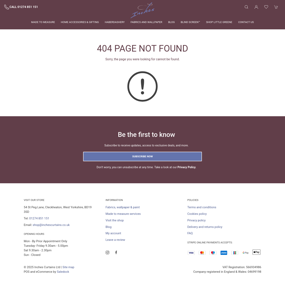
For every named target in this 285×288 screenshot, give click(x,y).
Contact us (246, 22)
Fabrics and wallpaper (146, 22)
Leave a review (115, 240)
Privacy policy (196, 220)
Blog (171, 22)
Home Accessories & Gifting (80, 22)
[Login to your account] (256, 7)
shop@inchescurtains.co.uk (51, 225)
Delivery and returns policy (204, 227)
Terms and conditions (201, 207)
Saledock (63, 272)
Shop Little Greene (219, 22)
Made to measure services (123, 214)
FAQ (190, 233)
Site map (68, 267)
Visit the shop (114, 220)
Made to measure (43, 22)
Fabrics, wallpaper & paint (122, 207)
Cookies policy (197, 214)
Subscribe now (142, 156)
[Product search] (246, 7)
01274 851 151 (39, 218)
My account (113, 233)
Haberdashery (114, 22)
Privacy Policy (187, 167)
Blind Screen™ (190, 22)
